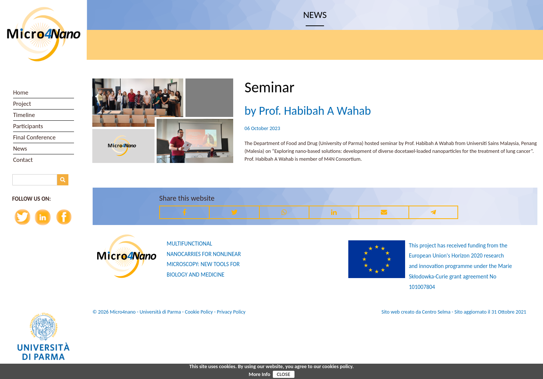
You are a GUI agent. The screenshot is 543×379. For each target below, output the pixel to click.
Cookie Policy (199, 312)
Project (22, 104)
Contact (23, 160)
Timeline (24, 115)
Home (20, 92)
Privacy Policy (231, 312)
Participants (28, 126)
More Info (259, 374)
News (20, 148)
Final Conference (34, 137)
